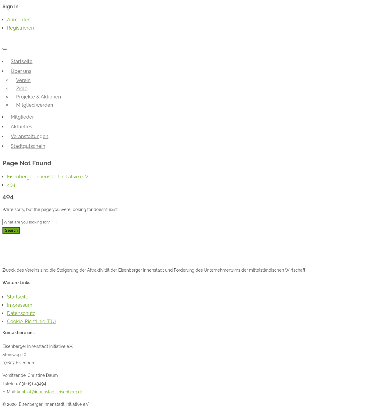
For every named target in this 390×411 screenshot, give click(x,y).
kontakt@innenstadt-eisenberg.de (50, 391)
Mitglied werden (34, 105)
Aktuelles (21, 127)
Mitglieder (22, 117)
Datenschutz (21, 313)
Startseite (21, 61)
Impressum (19, 305)
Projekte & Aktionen (38, 97)
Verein (23, 80)
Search (11, 230)
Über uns (21, 71)
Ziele (21, 88)
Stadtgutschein (28, 146)
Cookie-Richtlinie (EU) (31, 321)
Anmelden (18, 20)
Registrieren (20, 28)
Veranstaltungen (29, 136)
